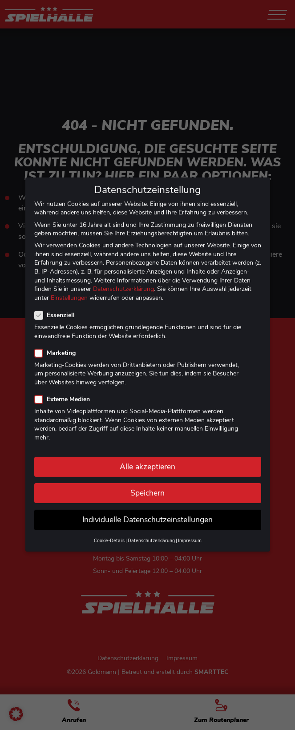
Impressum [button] (190, 532)
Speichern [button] (147, 484)
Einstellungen (69, 289)
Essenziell (57, 306)
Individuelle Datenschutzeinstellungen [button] (147, 510)
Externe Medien (65, 391)
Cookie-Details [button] (109, 532)
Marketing (57, 344)
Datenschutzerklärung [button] (151, 532)
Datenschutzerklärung (123, 280)
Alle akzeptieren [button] (147, 457)
